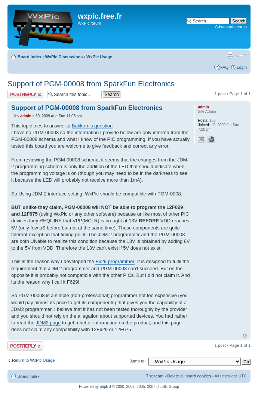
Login (242, 67)
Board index (30, 57)
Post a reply (25, 94)
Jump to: (137, 361)
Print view (230, 55)
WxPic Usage (99, 57)
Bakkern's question (92, 126)
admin (25, 116)
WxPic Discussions (64, 57)
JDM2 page (48, 322)
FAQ (224, 67)
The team (154, 376)
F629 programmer (114, 261)
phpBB (105, 387)
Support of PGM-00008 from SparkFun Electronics (91, 84)
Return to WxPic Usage (33, 360)
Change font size (241, 55)
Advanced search (231, 26)
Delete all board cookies (189, 376)
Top (245, 336)
